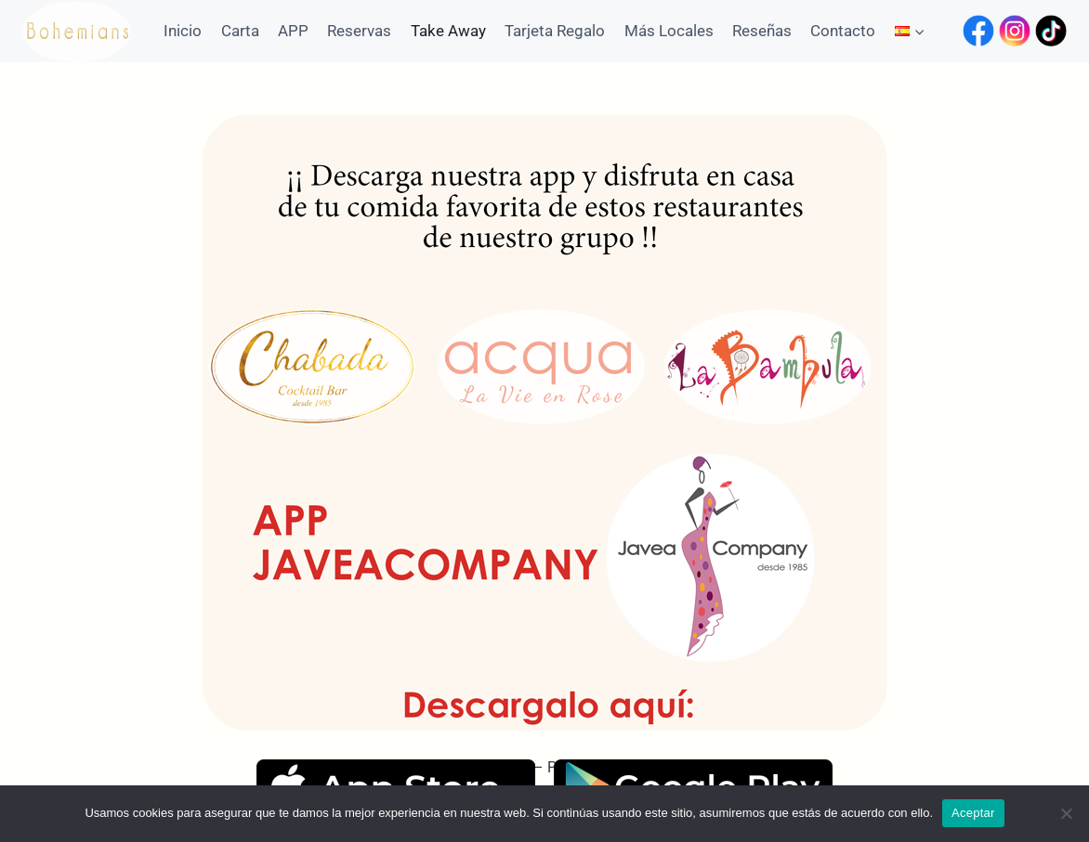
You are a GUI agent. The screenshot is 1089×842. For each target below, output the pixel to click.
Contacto (842, 30)
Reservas (359, 30)
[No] (1065, 813)
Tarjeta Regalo (555, 30)
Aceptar (973, 813)
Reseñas (762, 30)
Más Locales (669, 30)
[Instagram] (1014, 30)
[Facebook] (978, 30)
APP (293, 30)
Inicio (183, 30)
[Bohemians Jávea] (76, 31)
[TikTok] (1051, 30)
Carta (240, 30)
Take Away (448, 30)
